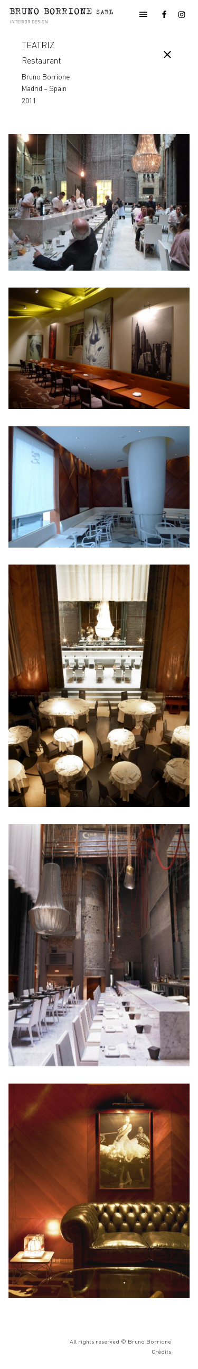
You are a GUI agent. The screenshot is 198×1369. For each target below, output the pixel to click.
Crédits (161, 1351)
